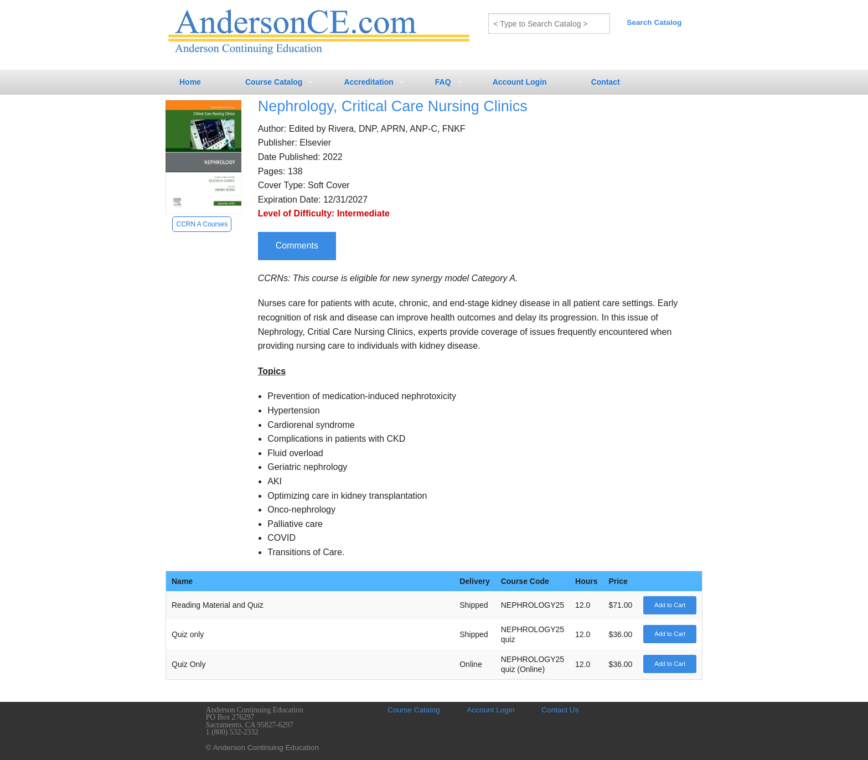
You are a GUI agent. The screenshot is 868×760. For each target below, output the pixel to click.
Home (190, 81)
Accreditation (368, 81)
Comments (297, 245)
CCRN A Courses (202, 224)
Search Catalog (654, 22)
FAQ (443, 81)
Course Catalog (273, 81)
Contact (605, 81)
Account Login (520, 81)
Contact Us (559, 710)
